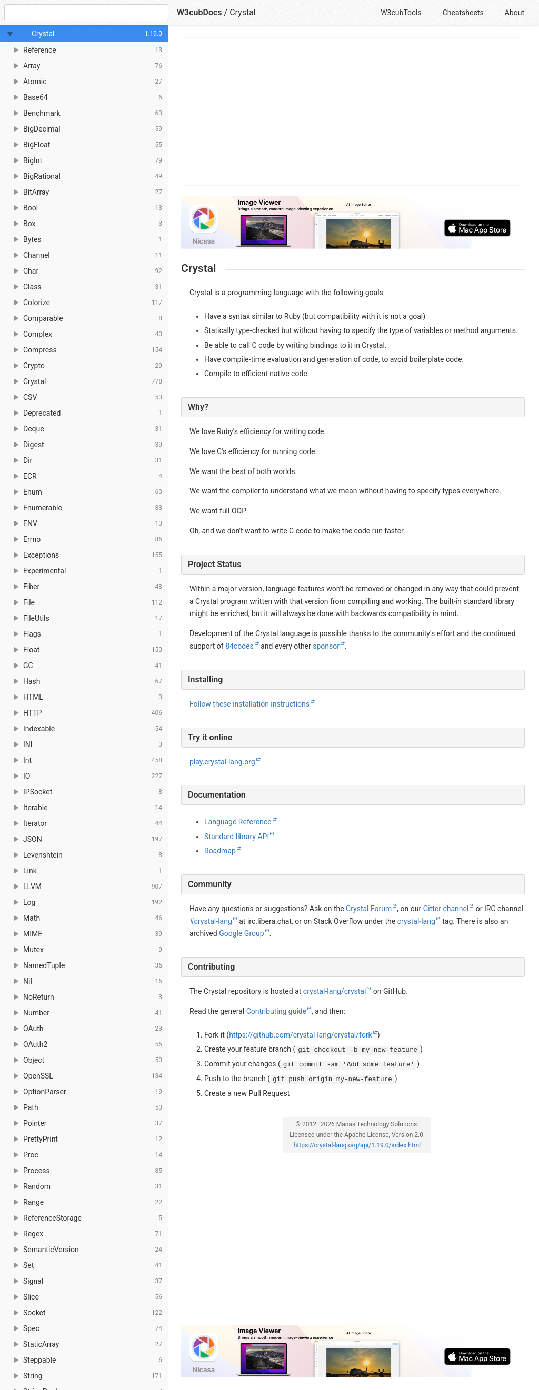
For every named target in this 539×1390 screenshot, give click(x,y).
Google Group (241, 933)
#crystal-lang (210, 921)
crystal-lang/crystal (334, 991)
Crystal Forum (369, 908)
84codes (239, 646)
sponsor (326, 646)
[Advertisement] (353, 111)
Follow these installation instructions (249, 704)
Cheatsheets (463, 12)
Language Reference (238, 822)
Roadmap (220, 851)
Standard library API (236, 836)
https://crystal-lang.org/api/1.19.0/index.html (357, 1145)
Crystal (242, 12)
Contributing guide (276, 1011)
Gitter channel (446, 908)
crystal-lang (416, 921)
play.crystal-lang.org (222, 762)
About (514, 12)
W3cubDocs (199, 12)
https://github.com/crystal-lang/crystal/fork (300, 1035)
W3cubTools (401, 12)
